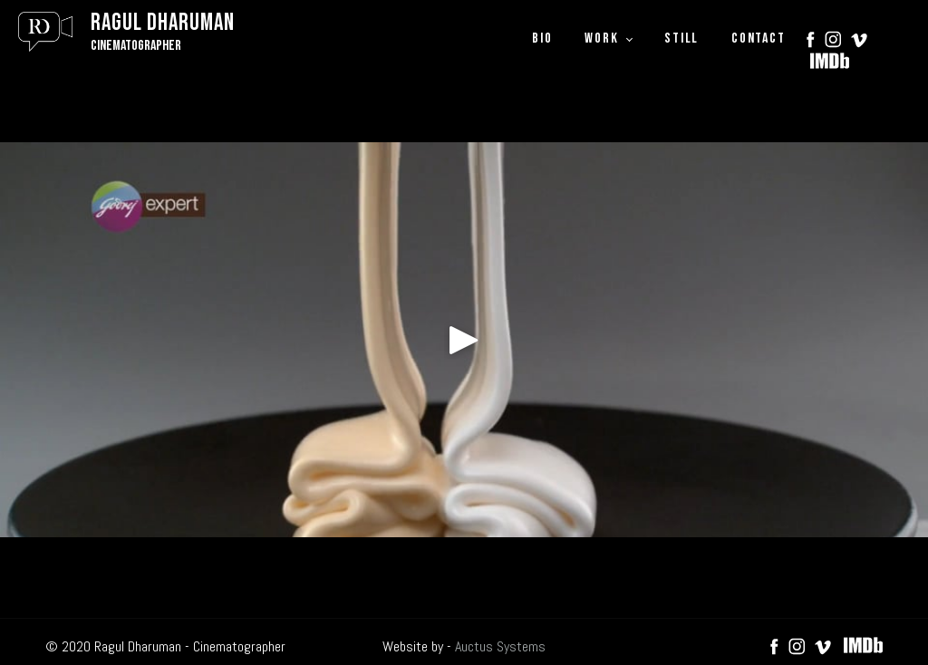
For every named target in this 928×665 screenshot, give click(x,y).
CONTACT (758, 38)
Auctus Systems (500, 646)
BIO (542, 38)
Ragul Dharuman (163, 23)
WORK (601, 38)
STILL (681, 38)
